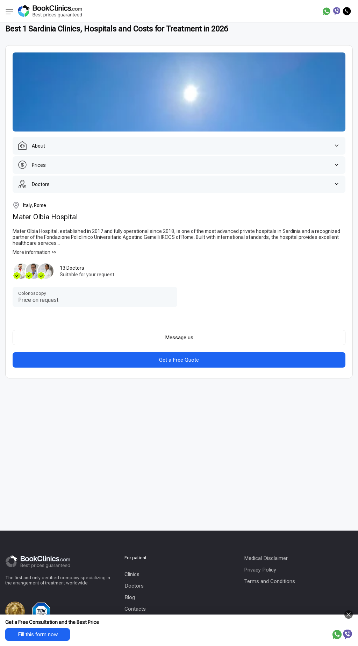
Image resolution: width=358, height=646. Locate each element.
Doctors (134, 586)
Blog (129, 597)
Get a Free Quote (179, 360)
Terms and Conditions (269, 581)
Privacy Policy (260, 570)
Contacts (135, 609)
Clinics (131, 574)
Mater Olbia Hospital (45, 217)
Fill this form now (38, 634)
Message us (179, 337)
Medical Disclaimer (266, 558)
